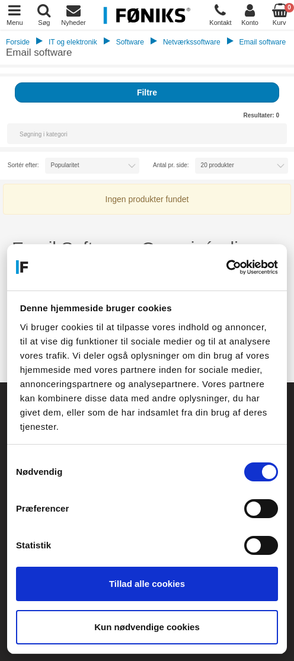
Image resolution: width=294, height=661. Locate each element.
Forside (18, 42)
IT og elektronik (73, 42)
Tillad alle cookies (147, 584)
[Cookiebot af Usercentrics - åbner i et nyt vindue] (226, 267)
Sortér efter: (23, 165)
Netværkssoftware (191, 42)
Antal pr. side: (171, 165)
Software (130, 42)
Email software (262, 42)
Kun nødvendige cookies (147, 627)
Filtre (147, 92)
